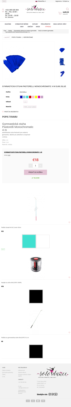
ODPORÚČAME (28, 37)
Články (3, 374)
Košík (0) (66, 12)
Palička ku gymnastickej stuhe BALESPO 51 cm (15, 337)
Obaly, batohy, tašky (59, 24)
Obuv (22, 26)
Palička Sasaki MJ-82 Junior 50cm (11, 227)
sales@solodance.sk (23, 388)
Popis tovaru (16, 37)
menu (4, 1)
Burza (38, 26)
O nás (3, 376)
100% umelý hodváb (30, 107)
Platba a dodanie (6, 370)
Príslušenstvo (45, 24)
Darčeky (30, 26)
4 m (25, 102)
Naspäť (6, 37)
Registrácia (59, 1)
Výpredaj (47, 26)
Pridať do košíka (35, 172)
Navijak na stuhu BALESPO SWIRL (11, 282)
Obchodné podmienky (7, 372)
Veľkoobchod (21, 370)
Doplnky (35, 24)
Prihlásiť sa (66, 1)
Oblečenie (8, 24)
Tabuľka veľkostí (22, 372)
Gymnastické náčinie (22, 24)
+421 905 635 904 (12, 10)
